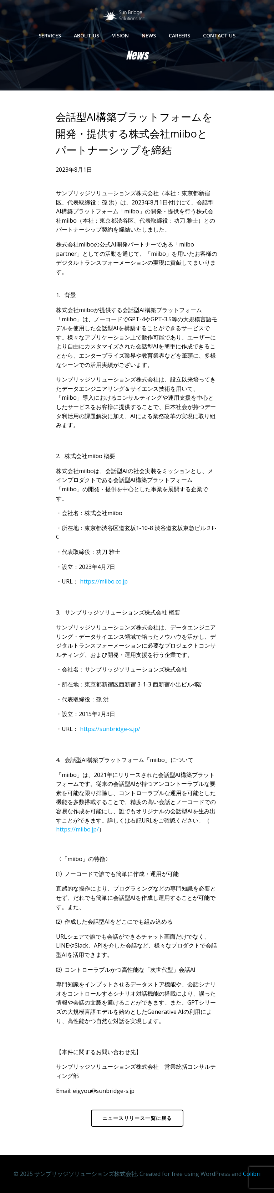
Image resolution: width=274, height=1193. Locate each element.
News (149, 35)
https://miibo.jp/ (77, 829)
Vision (120, 35)
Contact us (219, 35)
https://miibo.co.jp (104, 581)
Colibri (251, 1174)
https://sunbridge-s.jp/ (110, 729)
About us (86, 35)
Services (50, 35)
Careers (179, 35)
